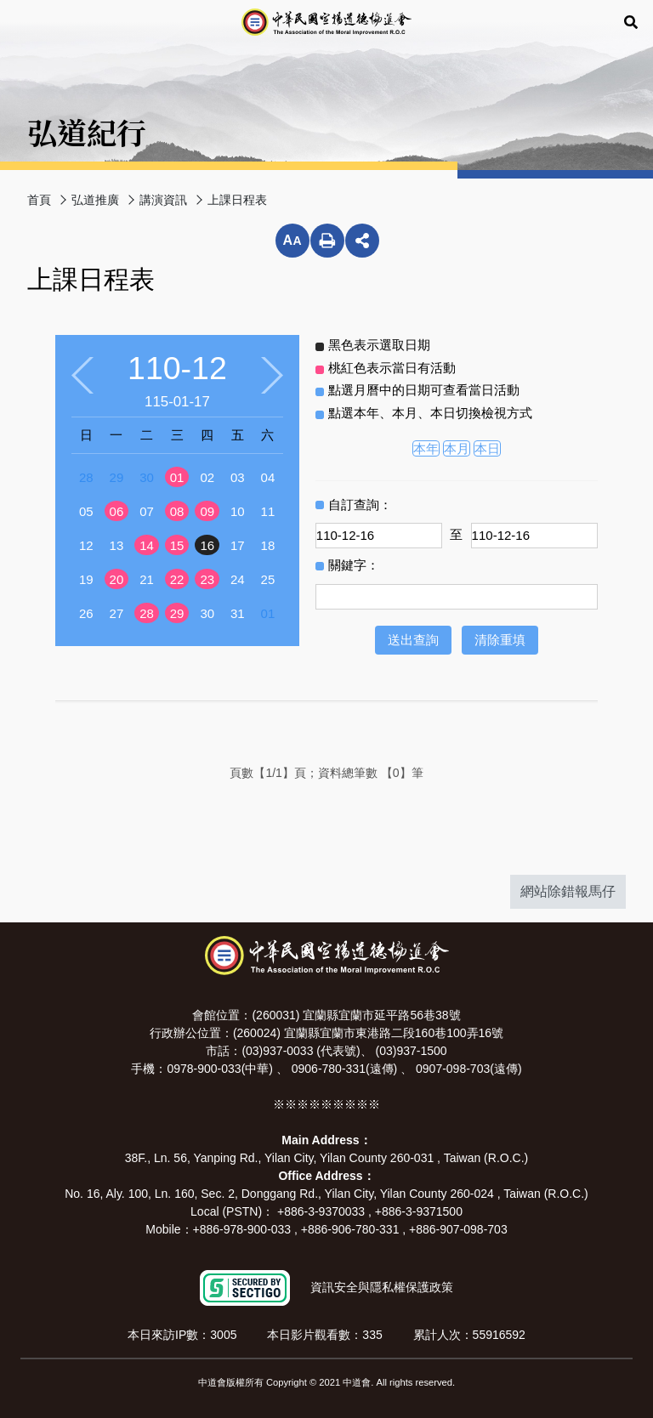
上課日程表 (237, 200)
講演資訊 (163, 200)
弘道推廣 (95, 200)
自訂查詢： (360, 504)
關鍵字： (353, 565)
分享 (362, 241)
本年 (426, 448)
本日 (487, 448)
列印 (327, 241)
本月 (456, 448)
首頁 (39, 200)
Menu (20, 23)
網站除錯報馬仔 (568, 891)
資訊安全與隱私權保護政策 (381, 1287)
